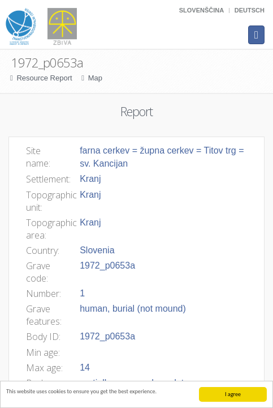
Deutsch (250, 10)
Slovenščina (201, 10)
